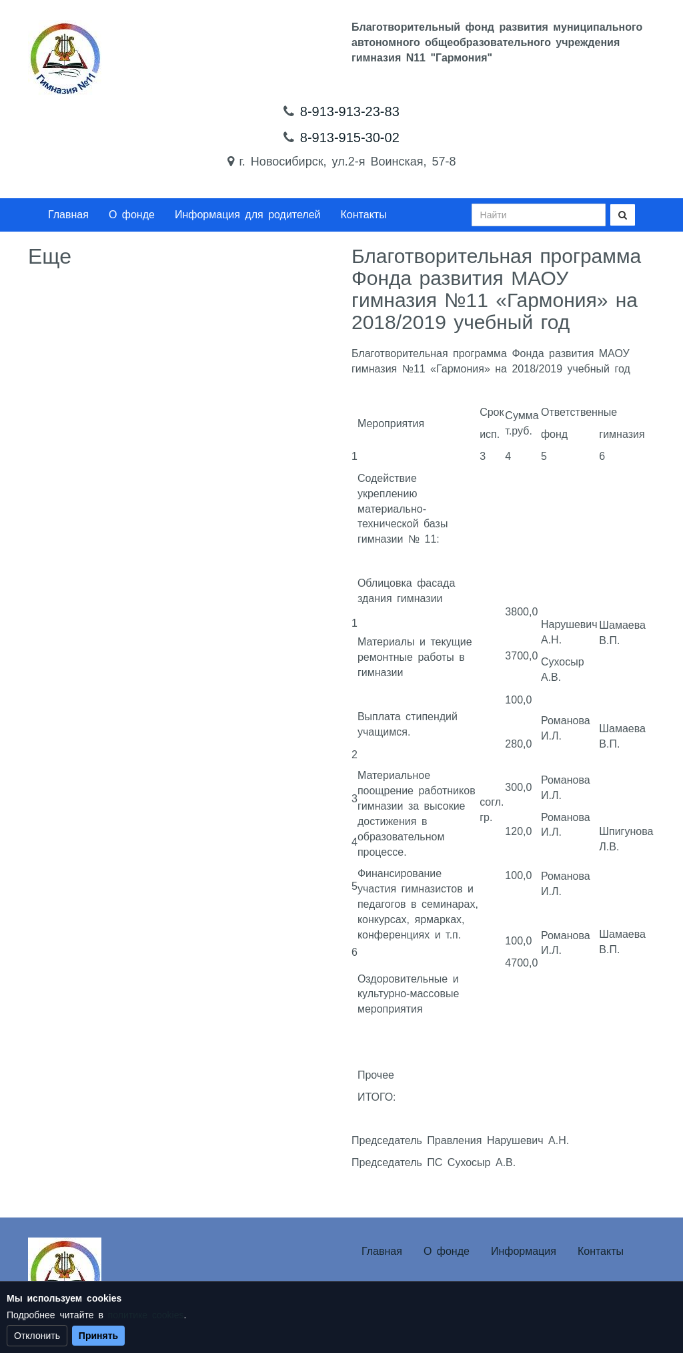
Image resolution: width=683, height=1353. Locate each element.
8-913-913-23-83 (350, 111)
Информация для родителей (248, 214)
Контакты (364, 214)
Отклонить (37, 1335)
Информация (523, 1251)
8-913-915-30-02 (350, 137)
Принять (98, 1335)
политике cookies (146, 1315)
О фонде (132, 214)
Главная (68, 214)
